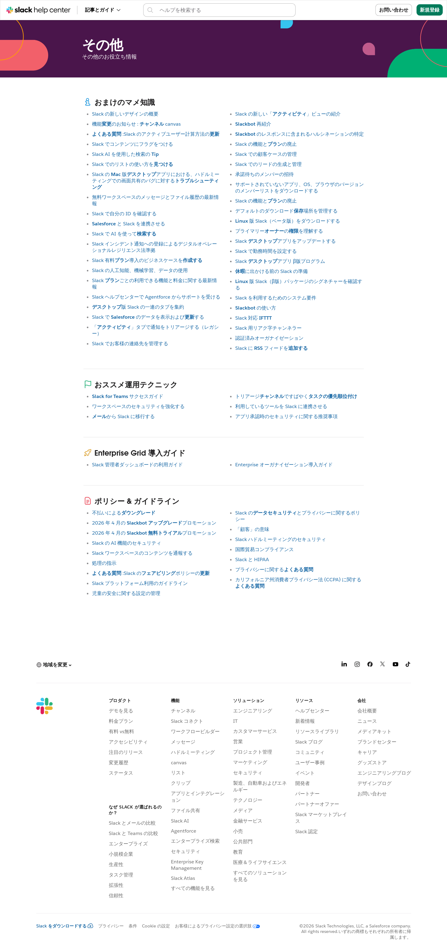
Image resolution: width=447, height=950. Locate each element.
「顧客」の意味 (252, 529)
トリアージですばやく (296, 396)
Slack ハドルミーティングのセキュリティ (280, 539)
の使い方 (255, 308)
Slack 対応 (253, 318)
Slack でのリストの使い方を (132, 164)
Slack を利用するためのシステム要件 (275, 298)
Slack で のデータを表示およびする (148, 317)
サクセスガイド (127, 396)
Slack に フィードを (271, 348)
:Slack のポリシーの (151, 573)
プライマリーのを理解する (279, 231)
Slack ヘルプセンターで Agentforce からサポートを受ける (156, 297)
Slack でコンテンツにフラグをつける (132, 144)
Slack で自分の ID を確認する (124, 213)
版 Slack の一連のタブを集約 (138, 307)
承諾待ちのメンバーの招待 (264, 174)
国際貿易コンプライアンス (264, 549)
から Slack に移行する (123, 416)
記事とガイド (102, 10)
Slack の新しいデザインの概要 (125, 114)
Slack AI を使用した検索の (125, 154)
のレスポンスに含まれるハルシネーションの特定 (299, 134)
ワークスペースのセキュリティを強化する (138, 406)
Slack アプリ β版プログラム (280, 261)
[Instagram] (357, 665)
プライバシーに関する (274, 569)
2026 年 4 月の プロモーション (154, 523)
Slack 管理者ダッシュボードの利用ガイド (137, 464)
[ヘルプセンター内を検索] (225, 10)
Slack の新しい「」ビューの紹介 (288, 114)
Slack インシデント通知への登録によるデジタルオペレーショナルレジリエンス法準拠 (154, 247)
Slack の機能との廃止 (266, 144)
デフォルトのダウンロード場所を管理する (286, 211)
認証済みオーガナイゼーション (269, 338)
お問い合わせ (393, 10)
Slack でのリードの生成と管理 (268, 164)
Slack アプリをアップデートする (285, 241)
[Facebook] (370, 665)
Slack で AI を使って (124, 234)
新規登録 (429, 10)
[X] (382, 665)
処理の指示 (104, 563)
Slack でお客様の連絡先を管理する (130, 343)
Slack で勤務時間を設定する (266, 251)
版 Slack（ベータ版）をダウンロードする (287, 221)
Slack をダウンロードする (64, 926)
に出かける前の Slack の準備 (271, 271)
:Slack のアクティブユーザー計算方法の (155, 134)
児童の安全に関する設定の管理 (126, 593)
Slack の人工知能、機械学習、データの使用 (140, 270)
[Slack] (44, 799)
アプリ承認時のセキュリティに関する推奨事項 (286, 416)
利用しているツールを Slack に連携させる (281, 406)
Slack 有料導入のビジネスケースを (147, 260)
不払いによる (123, 513)
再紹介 (253, 124)
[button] (54, 664)
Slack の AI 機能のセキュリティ (126, 543)
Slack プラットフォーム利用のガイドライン (140, 583)
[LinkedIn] (344, 665)
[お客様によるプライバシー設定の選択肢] (215, 926)
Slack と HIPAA (252, 559)
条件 (133, 926)
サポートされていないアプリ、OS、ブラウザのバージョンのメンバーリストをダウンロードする (299, 187)
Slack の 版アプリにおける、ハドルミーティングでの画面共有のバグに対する (155, 180)
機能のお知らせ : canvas (136, 124)
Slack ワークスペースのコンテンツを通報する (142, 553)
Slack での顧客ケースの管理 (266, 154)
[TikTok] (408, 665)
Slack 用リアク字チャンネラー (268, 328)
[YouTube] (395, 665)
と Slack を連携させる (128, 223)
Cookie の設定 (156, 926)
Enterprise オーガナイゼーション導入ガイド (284, 464)
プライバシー (111, 926)
